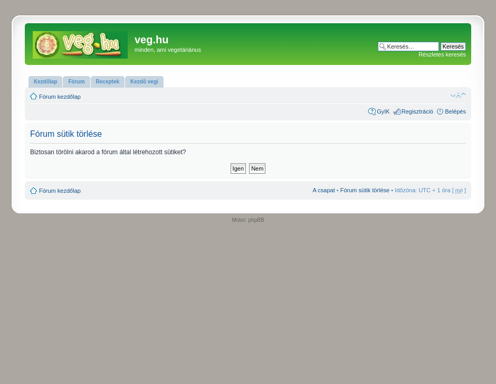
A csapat (324, 190)
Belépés (455, 111)
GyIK (383, 111)
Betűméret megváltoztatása (458, 94)
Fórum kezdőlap (60, 96)
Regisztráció (418, 111)
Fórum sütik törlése (365, 190)
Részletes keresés (442, 54)
